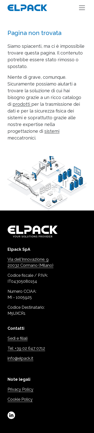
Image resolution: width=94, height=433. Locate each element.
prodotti (22, 104)
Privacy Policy (20, 389)
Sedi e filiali (18, 338)
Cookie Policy (20, 399)
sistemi (51, 131)
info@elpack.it (20, 358)
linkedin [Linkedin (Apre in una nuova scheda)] (11, 415)
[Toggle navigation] (81, 7)
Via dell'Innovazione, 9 (28, 259)
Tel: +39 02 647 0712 (26, 348)
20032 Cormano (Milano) (30, 265)
